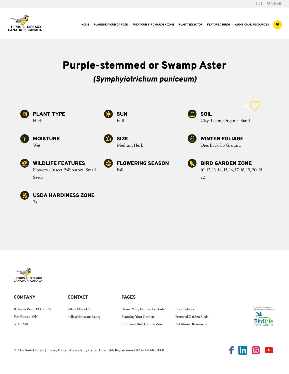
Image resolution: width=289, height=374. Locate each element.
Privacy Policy (56, 350)
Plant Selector (191, 25)
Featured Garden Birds (191, 316)
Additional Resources (252, 25)
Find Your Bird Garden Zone (153, 25)
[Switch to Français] (274, 5)
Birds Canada (34, 350)
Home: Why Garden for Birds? (143, 309)
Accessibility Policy (83, 350)
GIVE (259, 4)
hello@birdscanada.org (84, 316)
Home (85, 25)
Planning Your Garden (111, 25)
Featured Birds (219, 25)
